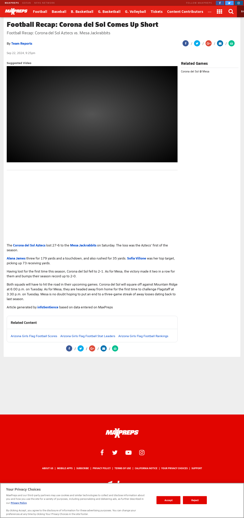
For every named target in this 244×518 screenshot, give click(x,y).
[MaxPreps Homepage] (122, 433)
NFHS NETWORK (44, 2)
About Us (47, 468)
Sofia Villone (136, 258)
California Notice (146, 468)
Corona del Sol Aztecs (29, 245)
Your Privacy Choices (174, 468)
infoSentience (47, 307)
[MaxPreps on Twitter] (229, 3)
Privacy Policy (102, 468)
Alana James (16, 258)
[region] (122, 500)
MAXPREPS (12, 2)
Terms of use (123, 468)
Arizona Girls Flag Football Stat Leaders (87, 336)
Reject (195, 500)
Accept (169, 500)
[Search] (231, 11)
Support (197, 468)
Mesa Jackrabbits (83, 245)
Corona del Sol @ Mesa (195, 71)
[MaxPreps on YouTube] (128, 452)
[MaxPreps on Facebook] (220, 3)
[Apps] (219, 11)
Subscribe (82, 468)
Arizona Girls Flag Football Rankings (143, 336)
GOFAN (26, 2)
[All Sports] (210, 11)
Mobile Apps (65, 468)
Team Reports (21, 43)
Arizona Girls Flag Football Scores (34, 336)
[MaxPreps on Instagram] (239, 3)
